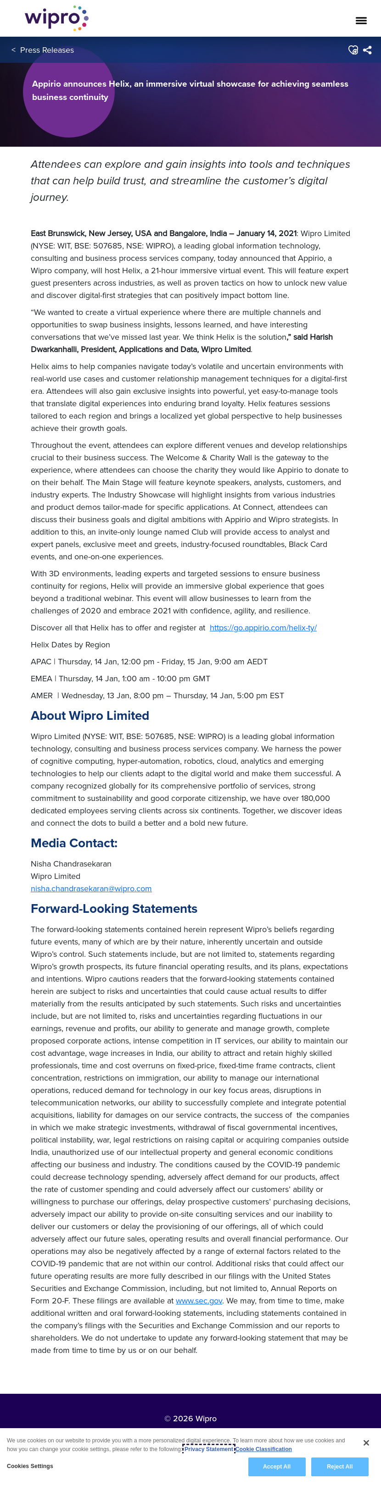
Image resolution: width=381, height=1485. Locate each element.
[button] (353, 50)
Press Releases (47, 49)
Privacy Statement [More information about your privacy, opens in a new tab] (209, 1449)
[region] (190, 1456)
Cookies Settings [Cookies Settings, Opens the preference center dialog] (30, 1466)
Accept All (277, 1466)
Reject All (340, 1466)
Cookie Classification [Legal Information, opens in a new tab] (263, 1449)
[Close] (366, 1443)
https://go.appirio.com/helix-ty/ (263, 627)
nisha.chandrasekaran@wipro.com (91, 888)
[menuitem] (367, 50)
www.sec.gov (199, 1300)
